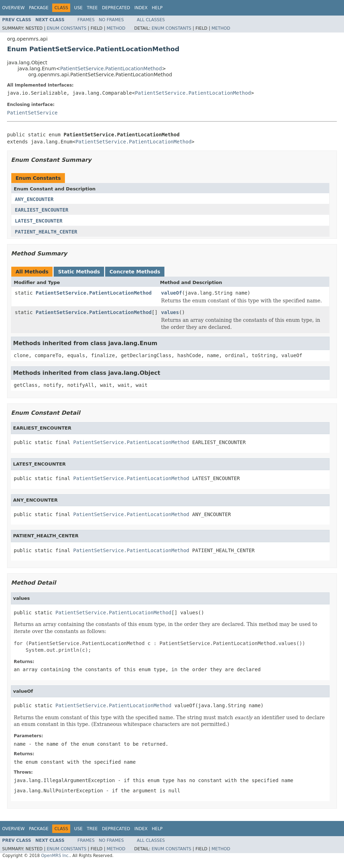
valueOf (171, 293)
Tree (92, 7)
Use (78, 7)
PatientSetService (32, 113)
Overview (13, 7)
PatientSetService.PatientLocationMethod (111, 68)
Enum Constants (66, 28)
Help (157, 7)
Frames (86, 19)
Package (38, 7)
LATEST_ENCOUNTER (38, 221)
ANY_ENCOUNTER (34, 199)
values (170, 312)
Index (141, 7)
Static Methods (79, 271)
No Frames (111, 19)
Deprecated (116, 7)
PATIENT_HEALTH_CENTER (46, 232)
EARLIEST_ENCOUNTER (41, 210)
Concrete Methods (134, 271)
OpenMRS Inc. (55, 855)
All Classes (151, 19)
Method (116, 28)
